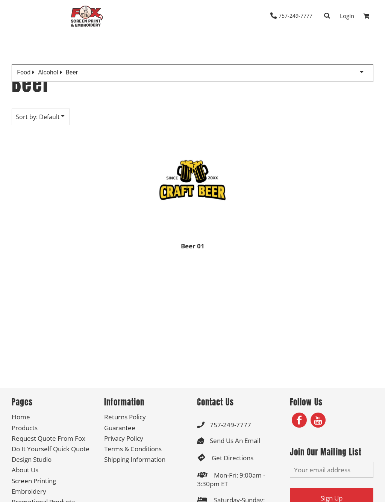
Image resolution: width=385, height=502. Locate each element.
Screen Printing (34, 480)
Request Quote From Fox (48, 438)
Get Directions (232, 458)
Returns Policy (125, 417)
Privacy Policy (123, 438)
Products (25, 427)
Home (21, 417)
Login (347, 16)
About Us (25, 470)
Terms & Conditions (133, 449)
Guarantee (119, 427)
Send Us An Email (235, 440)
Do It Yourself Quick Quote (50, 449)
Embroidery (29, 491)
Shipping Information (134, 459)
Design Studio (32, 459)
